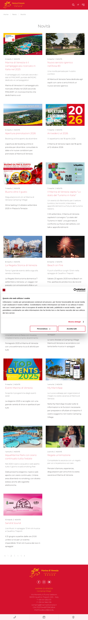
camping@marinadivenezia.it (44, 608)
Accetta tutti (72, 329)
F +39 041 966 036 (44, 606)
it (78, 5)
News (14, 14)
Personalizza (43, 329)
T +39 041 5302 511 (44, 603)
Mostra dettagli (74, 322)
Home (5, 14)
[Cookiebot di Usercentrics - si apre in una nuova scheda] (75, 290)
